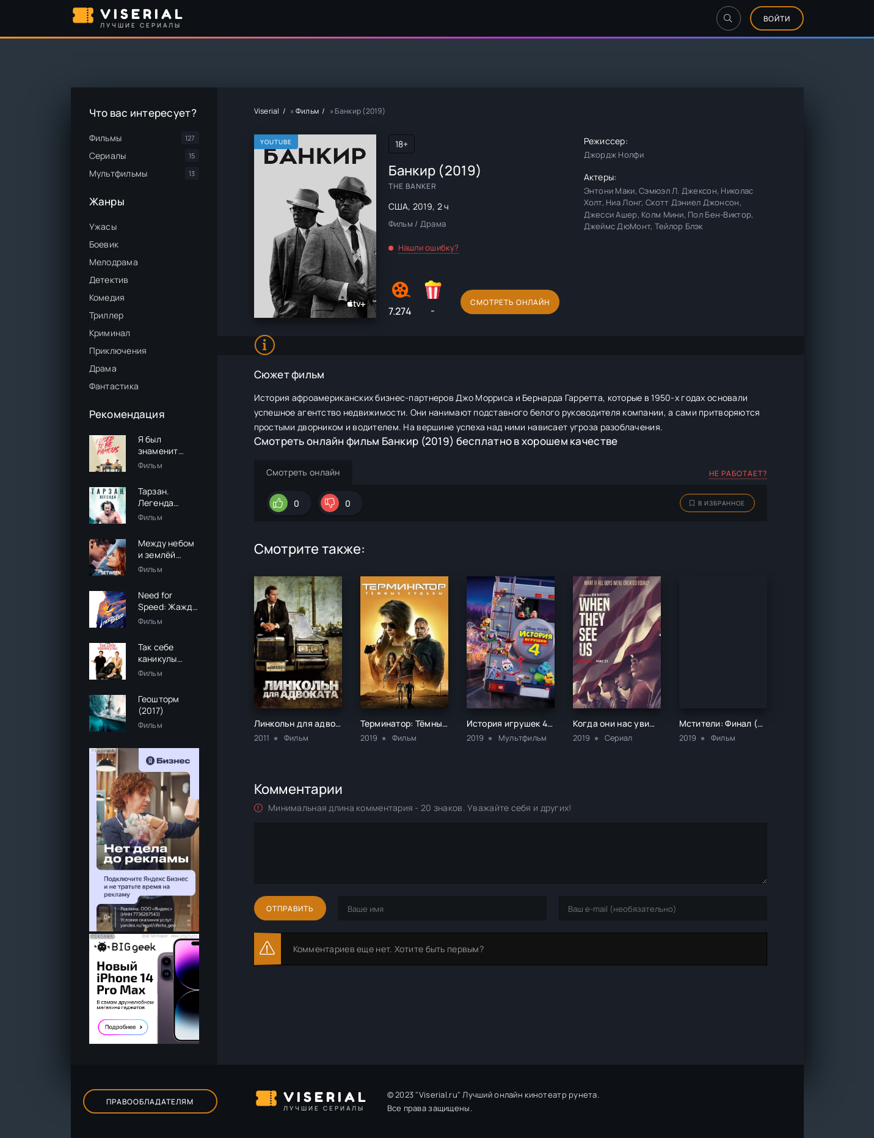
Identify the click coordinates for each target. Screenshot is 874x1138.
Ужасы (103, 226)
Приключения (118, 350)
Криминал (110, 333)
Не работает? (738, 473)
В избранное (717, 503)
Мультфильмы (118, 173)
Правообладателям (150, 1101)
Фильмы (105, 138)
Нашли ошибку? (428, 247)
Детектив (109, 279)
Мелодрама (114, 262)
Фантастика (114, 386)
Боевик (104, 244)
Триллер (106, 315)
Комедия (107, 297)
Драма (103, 368)
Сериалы (107, 155)
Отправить (290, 908)
